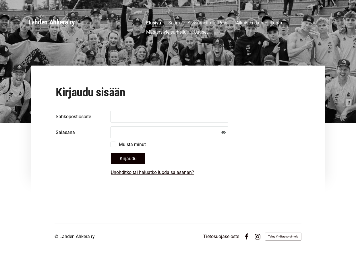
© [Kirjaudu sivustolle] (57, 236)
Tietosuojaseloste (221, 236)
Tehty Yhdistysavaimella (283, 236)
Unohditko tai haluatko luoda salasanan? (152, 172)
